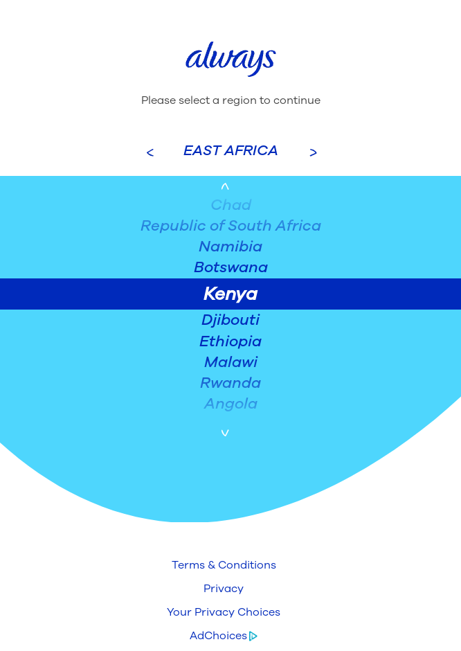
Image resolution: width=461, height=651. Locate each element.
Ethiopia (230, 341)
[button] (224, 565)
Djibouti (230, 320)
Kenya (230, 294)
